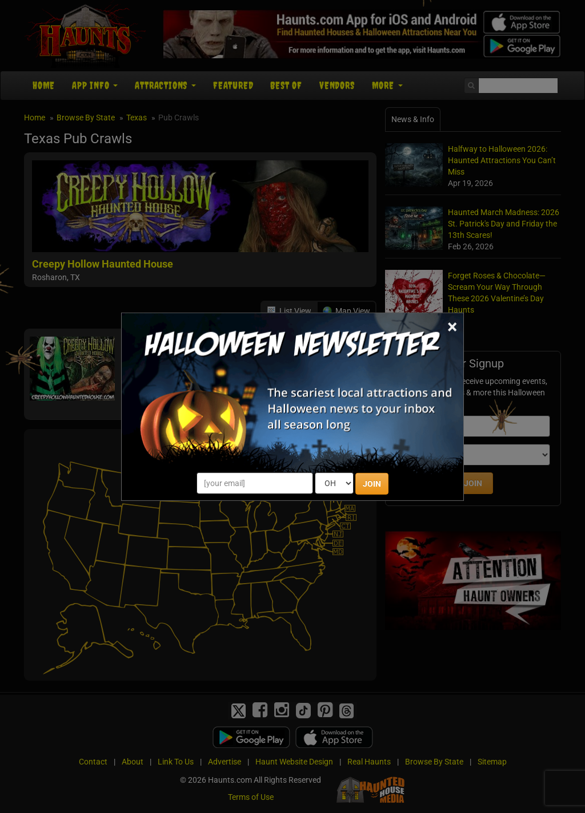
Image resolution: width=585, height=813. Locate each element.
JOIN (372, 483)
